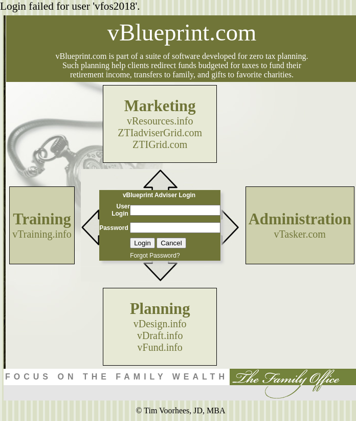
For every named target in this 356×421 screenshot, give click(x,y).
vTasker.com (300, 234)
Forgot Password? (155, 255)
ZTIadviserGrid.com (160, 132)
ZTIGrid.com (159, 144)
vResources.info (160, 121)
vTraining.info (41, 234)
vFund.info (160, 347)
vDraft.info (160, 335)
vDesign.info (160, 323)
